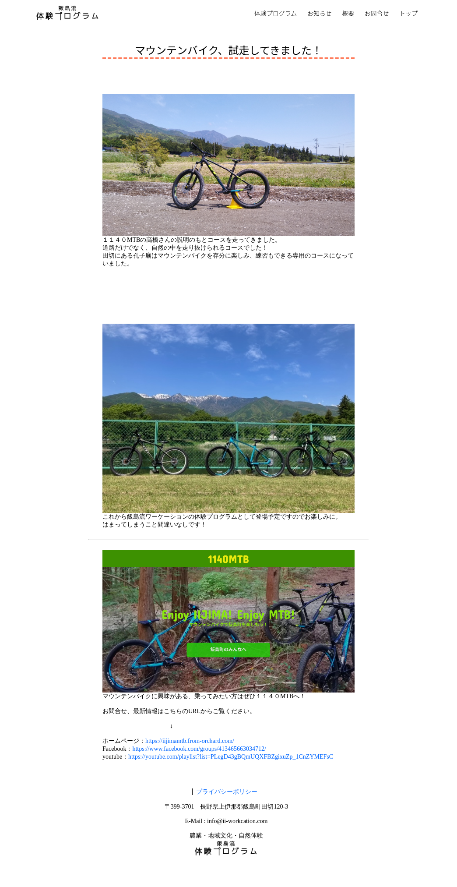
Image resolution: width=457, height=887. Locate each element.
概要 (348, 14)
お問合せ (377, 14)
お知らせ (319, 14)
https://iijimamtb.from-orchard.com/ (189, 741)
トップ (408, 14)
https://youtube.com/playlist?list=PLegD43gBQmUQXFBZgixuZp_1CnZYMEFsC (230, 756)
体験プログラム (275, 14)
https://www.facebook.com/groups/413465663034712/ (199, 749)
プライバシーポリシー (226, 791)
